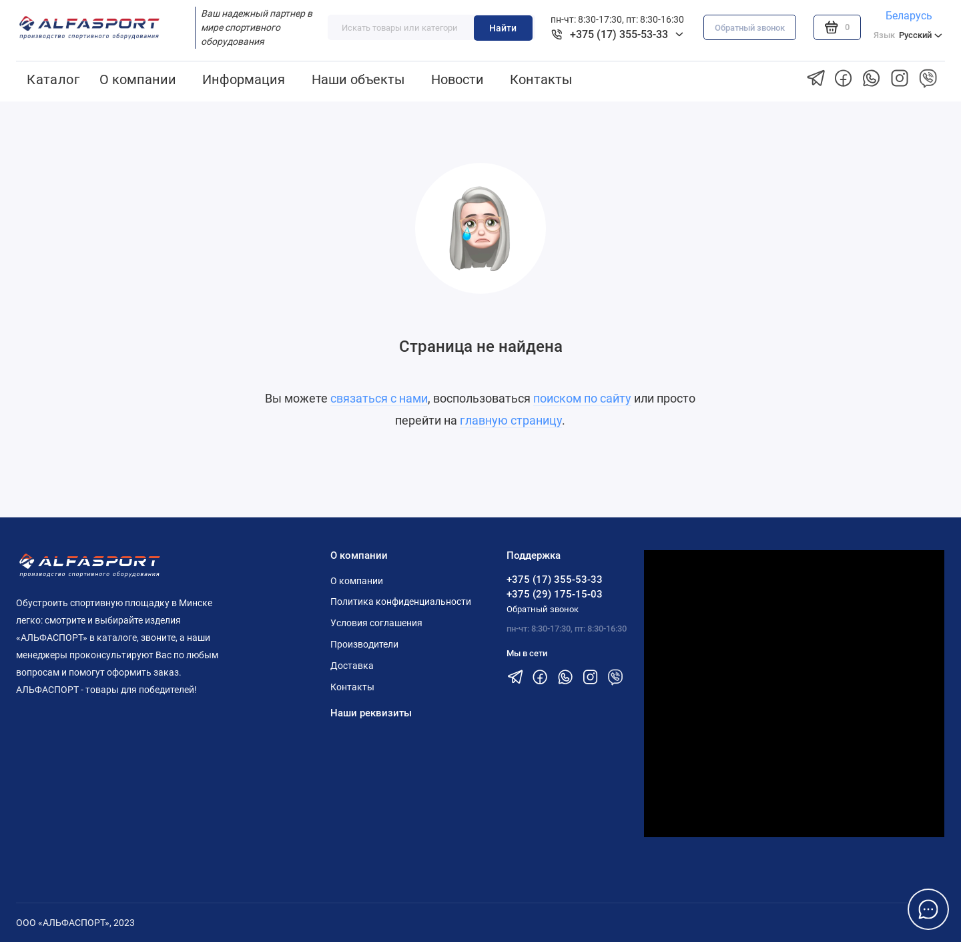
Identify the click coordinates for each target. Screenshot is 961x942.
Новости (457, 79)
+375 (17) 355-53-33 (555, 579)
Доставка (352, 665)
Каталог (53, 79)
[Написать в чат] (928, 909)
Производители (364, 644)
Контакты (541, 79)
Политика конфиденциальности (400, 601)
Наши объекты (358, 79)
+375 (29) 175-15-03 (555, 594)
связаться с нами (379, 398)
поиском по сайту (582, 398)
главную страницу (511, 420)
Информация (243, 79)
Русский (908, 35)
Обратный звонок (750, 28)
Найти (503, 28)
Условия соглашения (376, 623)
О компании (137, 79)
